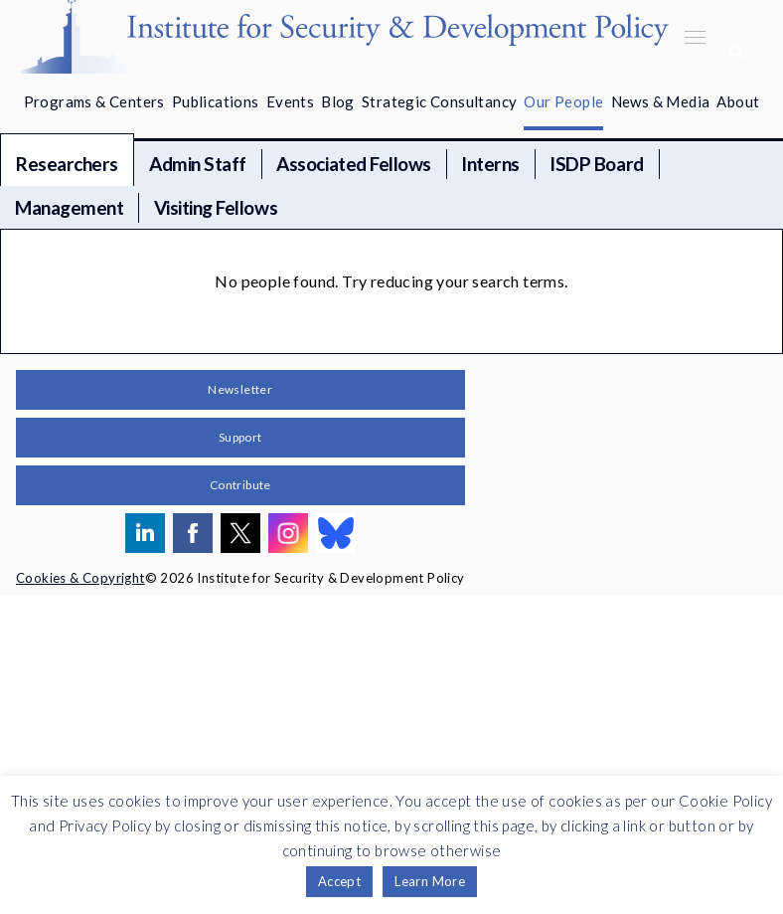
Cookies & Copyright (80, 578)
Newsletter (240, 389)
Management (69, 207)
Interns (490, 163)
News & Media (660, 101)
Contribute (240, 484)
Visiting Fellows (215, 207)
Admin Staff (197, 163)
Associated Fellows (353, 163)
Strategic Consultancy (439, 101)
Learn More (429, 881)
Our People (563, 101)
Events (290, 101)
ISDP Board (596, 163)
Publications (215, 101)
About (737, 101)
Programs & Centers (94, 101)
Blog (338, 101)
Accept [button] (339, 881)
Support (240, 437)
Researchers (67, 163)
